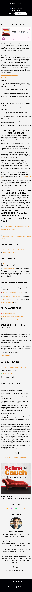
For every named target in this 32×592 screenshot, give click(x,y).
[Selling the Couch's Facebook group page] (6, 14)
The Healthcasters (7, 264)
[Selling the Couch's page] (12, 14)
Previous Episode (23, 457)
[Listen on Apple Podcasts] (11, 508)
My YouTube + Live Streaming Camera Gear (14, 319)
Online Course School (8, 268)
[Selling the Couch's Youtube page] (9, 14)
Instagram (5, 376)
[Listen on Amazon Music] (20, 508)
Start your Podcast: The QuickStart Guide (13, 250)
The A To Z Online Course (9, 252)
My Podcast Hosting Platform (10, 288)
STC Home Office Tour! (9, 313)
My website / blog (7, 373)
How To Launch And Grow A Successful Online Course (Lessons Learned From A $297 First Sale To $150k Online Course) (16, 236)
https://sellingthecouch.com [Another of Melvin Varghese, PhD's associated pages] (15, 570)
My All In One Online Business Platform (13, 292)
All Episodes (15, 457)
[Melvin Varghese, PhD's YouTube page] (17, 567)
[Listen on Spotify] (16, 508)
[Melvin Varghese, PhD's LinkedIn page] (14, 567)
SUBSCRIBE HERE (5, 355)
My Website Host (7, 299)
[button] (24, 508)
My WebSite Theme (8, 302)
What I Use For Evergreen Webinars (12, 296)
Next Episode (7, 457)
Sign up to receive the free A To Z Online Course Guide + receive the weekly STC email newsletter (14, 368)
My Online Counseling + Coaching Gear (13, 316)
